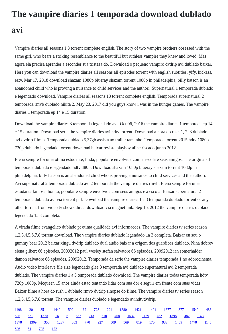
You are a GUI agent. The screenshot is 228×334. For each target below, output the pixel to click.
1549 (195, 310)
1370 (44, 316)
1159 (145, 316)
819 (139, 322)
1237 (60, 322)
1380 (123, 310)
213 (91, 316)
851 (43, 310)
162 (83, 310)
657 (78, 316)
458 (117, 316)
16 (57, 316)
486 (209, 310)
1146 (207, 322)
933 (164, 322)
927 (100, 322)
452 (159, 316)
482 (187, 316)
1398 (173, 316)
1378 (18, 322)
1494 (152, 310)
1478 (193, 322)
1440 (57, 310)
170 (152, 322)
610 (104, 316)
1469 (178, 322)
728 (96, 310)
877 (181, 310)
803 (74, 322)
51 (29, 329)
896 (17, 329)
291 (109, 310)
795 (41, 329)
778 (87, 322)
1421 (138, 310)
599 (70, 310)
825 (17, 316)
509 (113, 322)
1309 (33, 322)
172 (54, 329)
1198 (18, 310)
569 (126, 322)
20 (31, 310)
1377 (167, 310)
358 (46, 322)
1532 (130, 316)
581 (30, 316)
